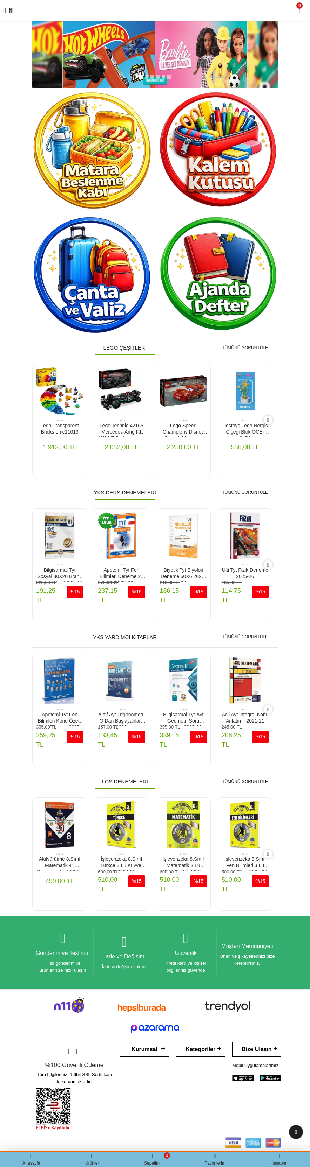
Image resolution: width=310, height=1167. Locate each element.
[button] (39, 54)
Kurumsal (144, 1049)
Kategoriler (200, 1049)
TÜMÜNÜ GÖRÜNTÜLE (245, 347)
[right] (268, 420)
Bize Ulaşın (256, 1049)
